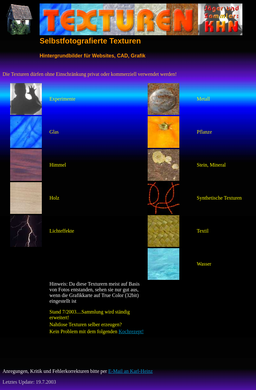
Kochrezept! (131, 331)
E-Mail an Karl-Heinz (130, 371)
